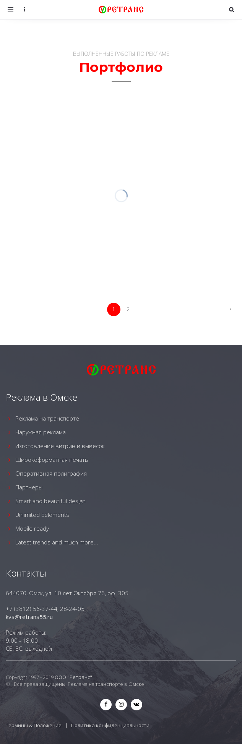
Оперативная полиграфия (51, 473)
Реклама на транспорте (47, 418)
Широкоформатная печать (51, 459)
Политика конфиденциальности (110, 725)
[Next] (229, 309)
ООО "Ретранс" (73, 677)
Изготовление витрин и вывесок (60, 446)
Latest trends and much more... (56, 542)
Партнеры (28, 487)
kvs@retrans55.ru (29, 617)
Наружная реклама (40, 432)
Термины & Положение (34, 725)
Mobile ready (32, 528)
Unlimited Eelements (42, 514)
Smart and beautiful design (50, 501)
